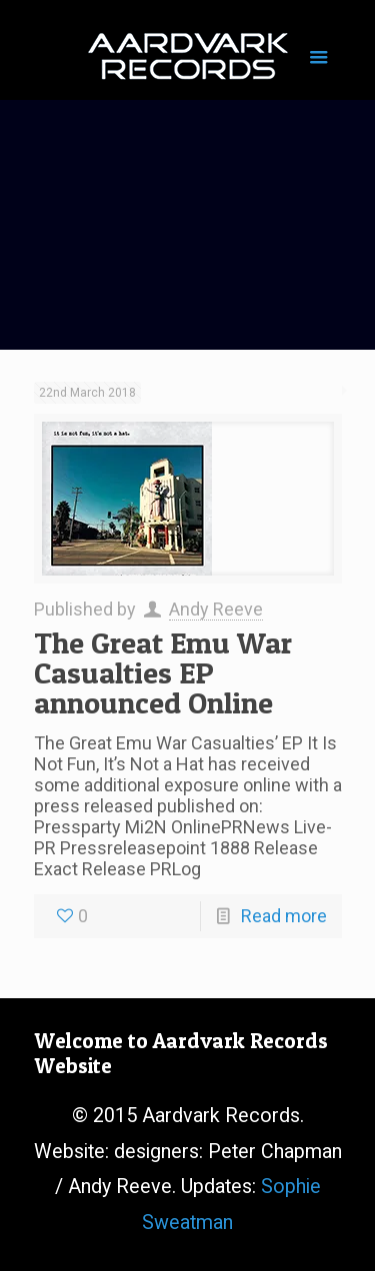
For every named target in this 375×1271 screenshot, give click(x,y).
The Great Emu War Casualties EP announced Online (163, 672)
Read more (284, 915)
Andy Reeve (216, 609)
